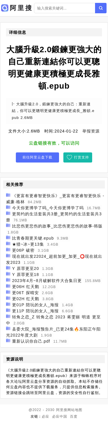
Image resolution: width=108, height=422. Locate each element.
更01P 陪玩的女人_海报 (35, 305)
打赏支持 (81, 157)
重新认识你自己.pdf (31, 341)
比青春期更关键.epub (33, 238)
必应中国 (59, 416)
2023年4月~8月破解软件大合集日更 (47, 280)
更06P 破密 (23, 250)
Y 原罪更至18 (25, 274)
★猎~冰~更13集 (28, 244)
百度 (73, 416)
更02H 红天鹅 (25, 298)
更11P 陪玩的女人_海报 (35, 311)
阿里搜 (61, 410)
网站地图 (74, 410)
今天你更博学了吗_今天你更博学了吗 (48, 208)
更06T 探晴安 (25, 292)
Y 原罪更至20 (25, 268)
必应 (45, 416)
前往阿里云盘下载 (37, 157)
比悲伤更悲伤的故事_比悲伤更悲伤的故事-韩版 (57, 226)
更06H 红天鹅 (25, 286)
